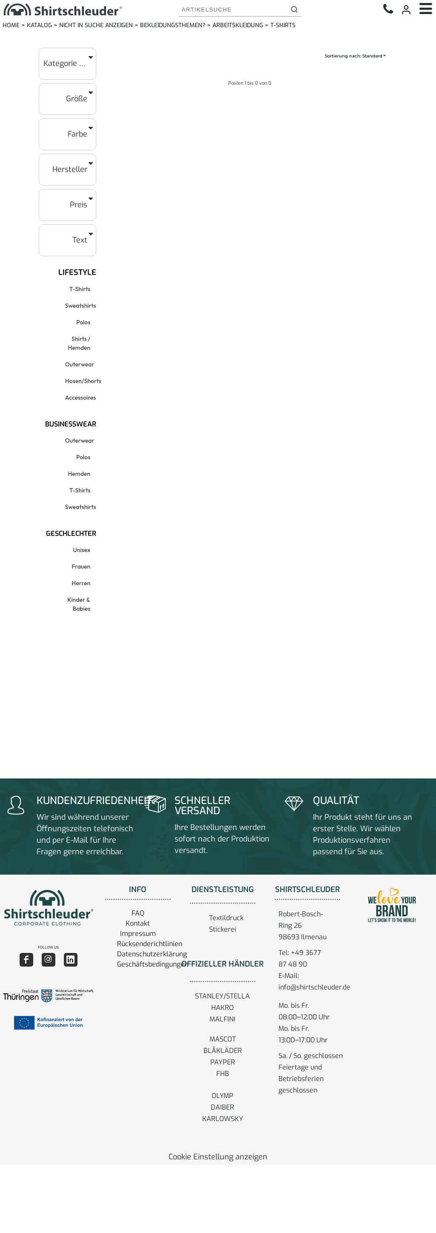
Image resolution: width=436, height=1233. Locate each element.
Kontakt (138, 923)
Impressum (138, 933)
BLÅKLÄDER (223, 1050)
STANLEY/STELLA (222, 996)
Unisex (81, 550)
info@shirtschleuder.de (314, 987)
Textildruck (226, 917)
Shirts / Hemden (79, 343)
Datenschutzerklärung (152, 954)
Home (11, 25)
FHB (222, 1073)
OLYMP (222, 1095)
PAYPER (222, 1062)
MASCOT (222, 1039)
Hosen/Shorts (83, 381)
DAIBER (222, 1107)
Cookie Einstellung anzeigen (218, 1157)
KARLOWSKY (222, 1118)
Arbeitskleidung (237, 25)
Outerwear (80, 364)
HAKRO (222, 1007)
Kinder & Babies (78, 604)
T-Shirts (79, 289)
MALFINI (222, 1019)
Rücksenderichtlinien (149, 943)
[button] (48, 907)
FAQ (138, 913)
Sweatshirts (80, 305)
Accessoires (80, 397)
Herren (81, 583)
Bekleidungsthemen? (172, 25)
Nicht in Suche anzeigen (96, 25)
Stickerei (222, 929)
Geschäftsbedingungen (152, 964)
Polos (83, 322)
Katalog (39, 25)
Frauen (81, 566)
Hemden (79, 474)
